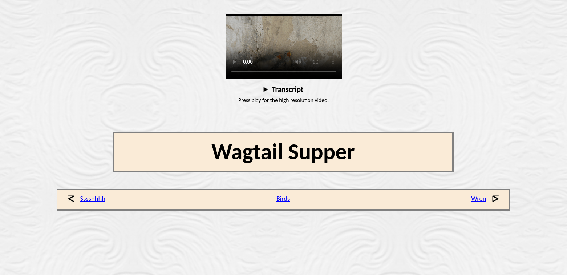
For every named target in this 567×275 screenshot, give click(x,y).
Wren (478, 198)
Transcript (287, 89)
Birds (283, 198)
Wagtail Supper (283, 152)
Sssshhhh (92, 198)
